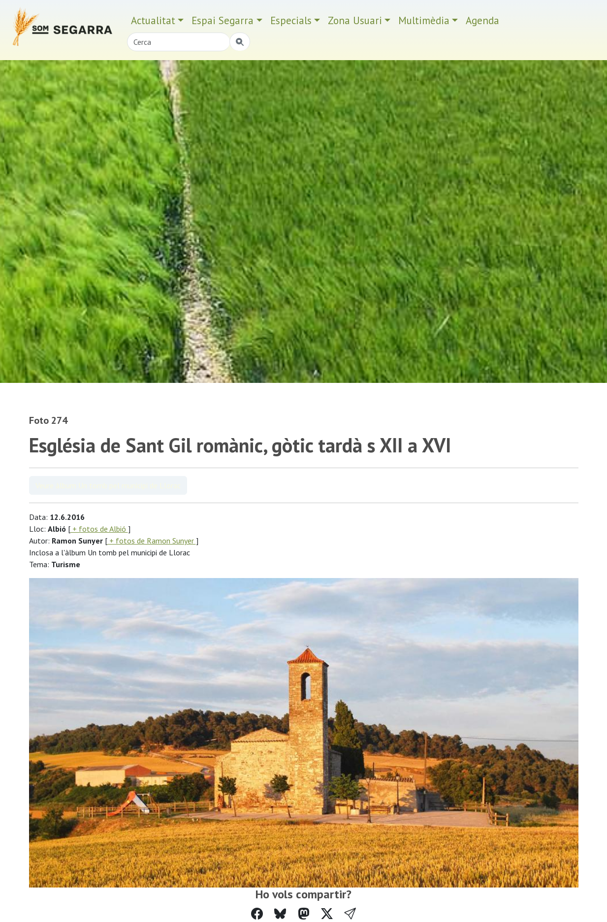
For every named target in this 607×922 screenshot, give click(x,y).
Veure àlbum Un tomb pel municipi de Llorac (108, 485)
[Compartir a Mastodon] (304, 914)
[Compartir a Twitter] (327, 914)
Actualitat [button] (153, 20)
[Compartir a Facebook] (257, 914)
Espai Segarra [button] (223, 20)
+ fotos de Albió (99, 529)
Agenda (482, 20)
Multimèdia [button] (423, 20)
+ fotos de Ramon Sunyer (151, 541)
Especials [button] (291, 20)
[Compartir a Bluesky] (280, 914)
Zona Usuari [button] (355, 20)
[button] (350, 914)
